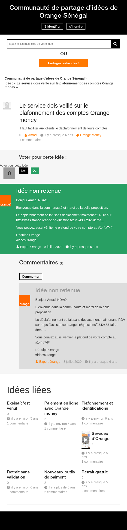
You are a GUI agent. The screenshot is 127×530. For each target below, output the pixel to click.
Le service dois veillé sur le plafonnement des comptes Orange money (64, 112)
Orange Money (91, 135)
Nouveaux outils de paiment (59, 474)
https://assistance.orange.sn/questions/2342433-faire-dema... (60, 220)
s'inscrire (76, 26)
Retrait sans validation (18, 474)
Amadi (32, 135)
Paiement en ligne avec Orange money (61, 408)
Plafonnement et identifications (97, 405)
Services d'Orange (100, 436)
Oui (35, 170)
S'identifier (52, 26)
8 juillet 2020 (53, 247)
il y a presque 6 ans (84, 247)
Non (24, 170)
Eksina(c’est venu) (18, 405)
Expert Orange (30, 247)
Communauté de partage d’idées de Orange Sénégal (63, 11)
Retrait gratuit (95, 471)
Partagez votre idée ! (63, 63)
